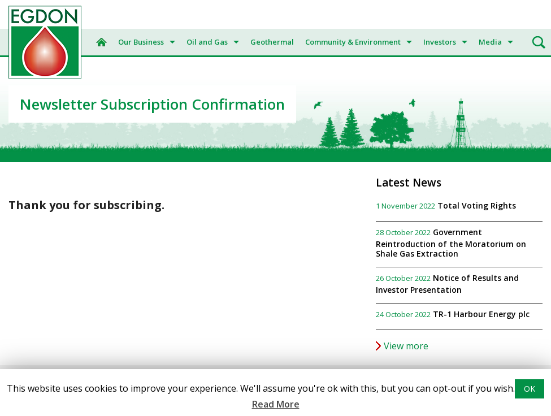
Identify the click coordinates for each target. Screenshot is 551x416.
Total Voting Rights (476, 205)
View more (406, 345)
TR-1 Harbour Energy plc (481, 314)
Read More (276, 404)
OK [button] (529, 388)
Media (490, 42)
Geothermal (272, 42)
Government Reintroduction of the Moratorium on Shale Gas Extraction (451, 243)
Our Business (141, 42)
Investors (439, 42)
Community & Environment (353, 42)
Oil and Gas (207, 42)
